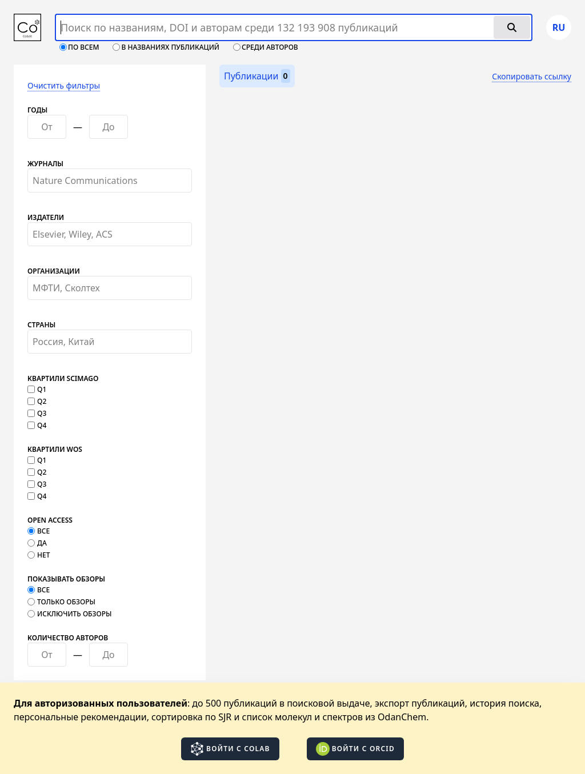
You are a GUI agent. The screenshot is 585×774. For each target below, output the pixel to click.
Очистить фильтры (63, 85)
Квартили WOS (54, 449)
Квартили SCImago (62, 378)
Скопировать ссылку (531, 76)
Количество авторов (67, 638)
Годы (37, 110)
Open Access (50, 520)
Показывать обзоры (66, 579)
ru (559, 27)
